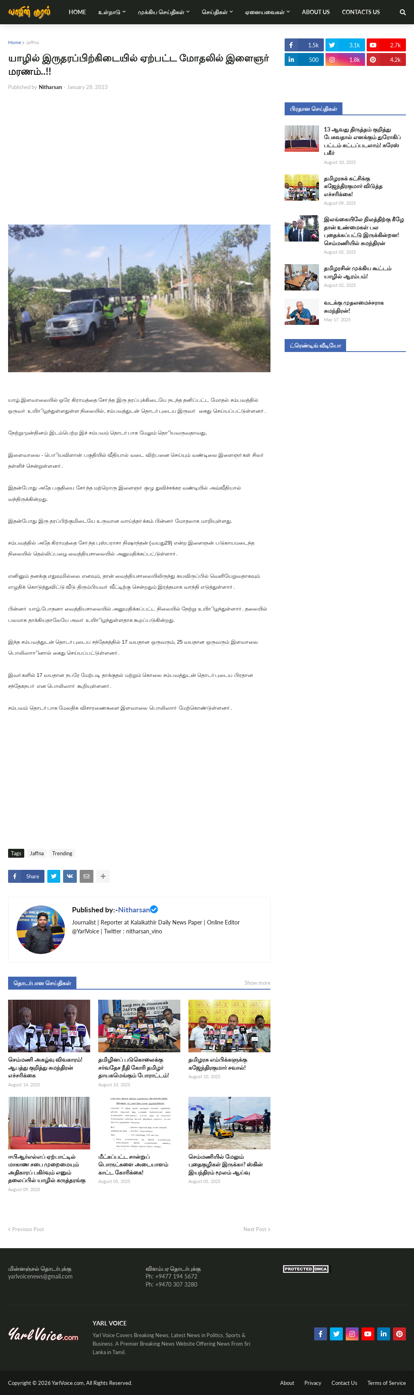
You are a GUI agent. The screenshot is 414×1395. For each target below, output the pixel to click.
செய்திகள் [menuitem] (215, 11)
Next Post (254, 1229)
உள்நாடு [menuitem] (109, 11)
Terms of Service (387, 1383)
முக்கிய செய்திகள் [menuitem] (161, 11)
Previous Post (28, 1229)
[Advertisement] (139, 157)
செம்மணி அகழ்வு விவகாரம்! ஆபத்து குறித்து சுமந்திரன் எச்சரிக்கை (45, 1067)
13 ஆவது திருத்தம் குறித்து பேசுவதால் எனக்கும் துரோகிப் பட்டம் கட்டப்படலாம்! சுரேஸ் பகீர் (362, 141)
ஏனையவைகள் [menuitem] (265, 11)
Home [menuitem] (77, 11)
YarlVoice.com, (69, 1383)
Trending (62, 853)
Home (14, 42)
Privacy (312, 1383)
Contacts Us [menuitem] (361, 11)
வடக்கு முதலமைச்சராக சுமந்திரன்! (354, 306)
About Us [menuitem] (316, 11)
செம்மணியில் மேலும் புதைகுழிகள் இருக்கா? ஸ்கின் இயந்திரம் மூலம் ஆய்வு (225, 1164)
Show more (257, 982)
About (287, 1383)
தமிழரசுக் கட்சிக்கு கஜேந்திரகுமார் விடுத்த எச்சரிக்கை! (353, 186)
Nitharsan (134, 909)
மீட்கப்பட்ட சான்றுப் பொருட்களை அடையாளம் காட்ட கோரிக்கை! (133, 1164)
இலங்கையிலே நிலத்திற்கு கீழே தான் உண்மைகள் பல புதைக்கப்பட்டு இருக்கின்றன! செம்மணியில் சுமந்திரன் (364, 231)
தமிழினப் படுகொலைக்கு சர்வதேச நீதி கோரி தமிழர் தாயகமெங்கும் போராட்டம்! (133, 1067)
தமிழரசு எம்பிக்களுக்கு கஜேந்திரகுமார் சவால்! (217, 1063)
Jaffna (32, 42)
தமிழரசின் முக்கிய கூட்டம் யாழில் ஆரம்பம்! (357, 272)
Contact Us (344, 1383)
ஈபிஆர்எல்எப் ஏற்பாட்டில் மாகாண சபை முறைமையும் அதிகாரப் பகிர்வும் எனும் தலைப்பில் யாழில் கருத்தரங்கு (46, 1168)
